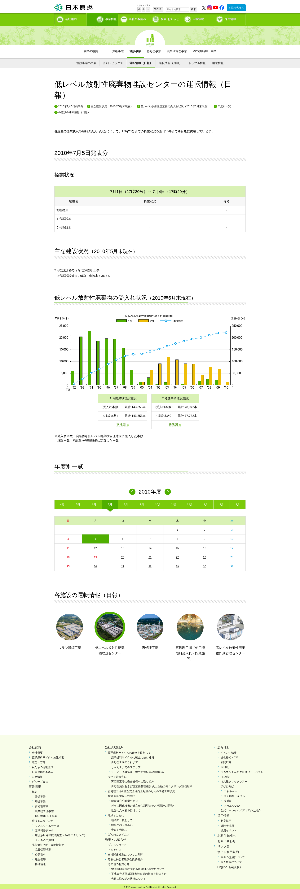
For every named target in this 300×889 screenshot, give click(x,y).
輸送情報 (218, 61)
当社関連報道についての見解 (125, 853)
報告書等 (40, 858)
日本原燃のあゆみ (42, 770)
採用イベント (229, 829)
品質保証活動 (43, 848)
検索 (193, 9)
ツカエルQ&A (232, 804)
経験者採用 (227, 824)
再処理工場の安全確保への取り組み (132, 780)
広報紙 (225, 765)
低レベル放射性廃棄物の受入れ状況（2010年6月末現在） (175, 105)
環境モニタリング (42, 819)
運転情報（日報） (141, 61)
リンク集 (223, 845)
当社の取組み (137, 18)
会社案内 (71, 18)
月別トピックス (113, 61)
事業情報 (102, 18)
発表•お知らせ (170, 18)
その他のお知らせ (118, 862)
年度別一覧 (224, 105)
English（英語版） (230, 865)
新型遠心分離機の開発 (124, 799)
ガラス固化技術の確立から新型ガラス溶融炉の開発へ (143, 804)
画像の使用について (233, 855)
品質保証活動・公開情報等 (48, 843)
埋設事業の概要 (86, 61)
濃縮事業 (118, 49)
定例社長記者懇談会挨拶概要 (125, 858)
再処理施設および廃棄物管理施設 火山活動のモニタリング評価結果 (151, 785)
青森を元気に (119, 828)
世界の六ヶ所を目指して (126, 809)
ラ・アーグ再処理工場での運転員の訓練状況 (138, 770)
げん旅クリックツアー (234, 780)
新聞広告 (226, 760)
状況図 (121, 423)
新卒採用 (226, 819)
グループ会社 (40, 780)
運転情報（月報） (170, 61)
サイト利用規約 (228, 850)
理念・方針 (38, 760)
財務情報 (37, 775)
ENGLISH (158, 9)
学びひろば (227, 785)
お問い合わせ (226, 839)
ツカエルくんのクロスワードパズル (242, 770)
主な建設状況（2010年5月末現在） (112, 105)
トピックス (114, 848)
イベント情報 (229, 751)
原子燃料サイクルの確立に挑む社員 (132, 756)
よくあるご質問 (44, 838)
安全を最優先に (117, 775)
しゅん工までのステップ (126, 765)
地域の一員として (122, 818)
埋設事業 (135, 49)
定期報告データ (44, 829)
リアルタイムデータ (47, 824)
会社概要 (37, 751)
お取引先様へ (236, 7)
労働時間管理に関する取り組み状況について (138, 867)
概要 (34, 790)
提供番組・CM (229, 756)
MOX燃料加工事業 (204, 49)
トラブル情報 (197, 61)
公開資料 (40, 853)
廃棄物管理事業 (177, 49)
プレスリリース (117, 843)
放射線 (228, 799)
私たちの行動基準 (42, 765)
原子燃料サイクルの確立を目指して (129, 751)
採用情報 (230, 18)
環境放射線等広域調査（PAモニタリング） (61, 833)
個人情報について (231, 860)
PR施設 (225, 775)
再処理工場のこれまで (124, 760)
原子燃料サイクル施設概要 (48, 756)
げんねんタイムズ (118, 833)
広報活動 (198, 18)
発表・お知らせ (115, 838)
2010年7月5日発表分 (70, 105)
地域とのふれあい (122, 823)
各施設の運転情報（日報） (74, 110)
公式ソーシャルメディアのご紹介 (241, 809)
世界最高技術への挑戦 (121, 794)
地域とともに (116, 813)
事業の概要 (91, 49)
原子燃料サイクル (234, 794)
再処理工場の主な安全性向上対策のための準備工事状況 (141, 789)
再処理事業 (154, 49)
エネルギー (230, 789)
